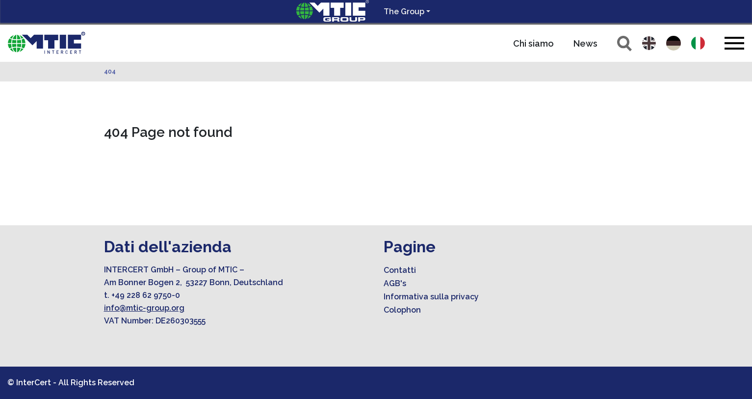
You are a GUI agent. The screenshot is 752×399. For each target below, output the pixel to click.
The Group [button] (404, 11)
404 (110, 71)
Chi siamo (533, 43)
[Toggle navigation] (734, 43)
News (585, 43)
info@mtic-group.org (144, 308)
